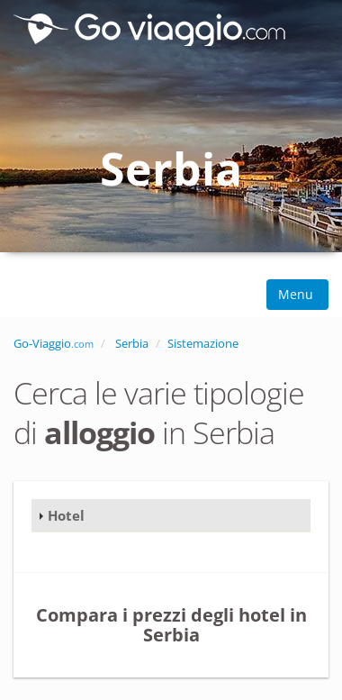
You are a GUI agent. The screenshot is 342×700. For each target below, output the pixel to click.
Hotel (66, 515)
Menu (297, 294)
